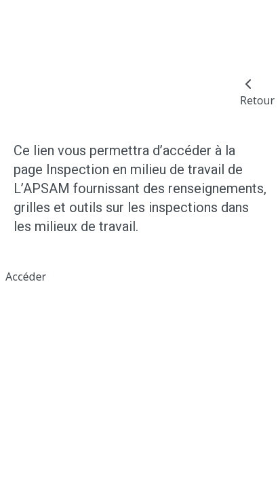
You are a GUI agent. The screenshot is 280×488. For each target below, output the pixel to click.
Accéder (25, 276)
